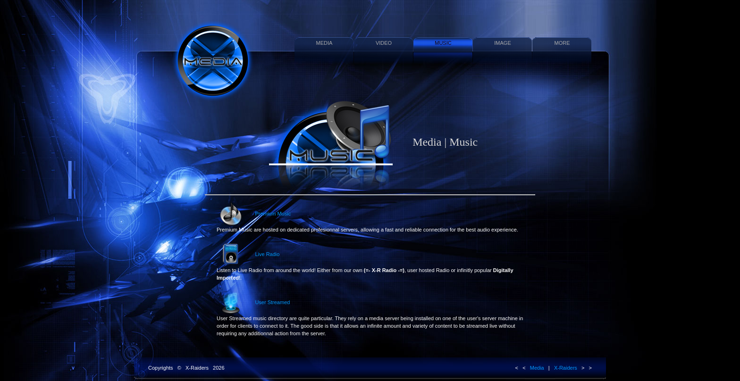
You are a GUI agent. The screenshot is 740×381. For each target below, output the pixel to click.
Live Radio (365, 262)
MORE (562, 43)
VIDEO (384, 43)
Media (537, 368)
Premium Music (367, 217)
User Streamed (370, 313)
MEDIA (324, 43)
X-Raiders (565, 368)
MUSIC (443, 43)
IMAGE (502, 43)
